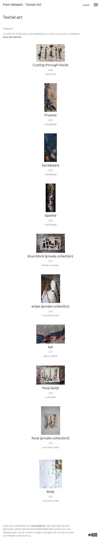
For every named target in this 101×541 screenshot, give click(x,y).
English (86, 5)
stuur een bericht (12, 37)
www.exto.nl (38, 525)
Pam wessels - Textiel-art (22, 4)
